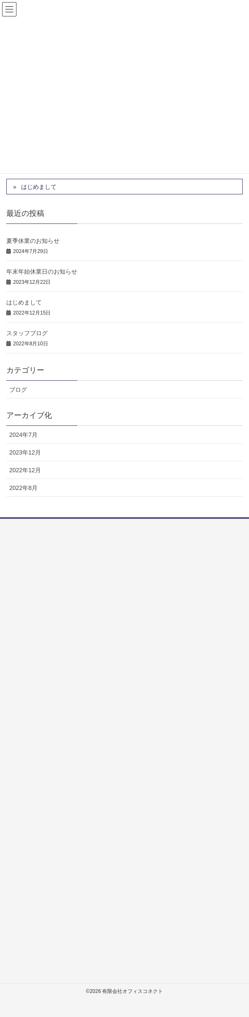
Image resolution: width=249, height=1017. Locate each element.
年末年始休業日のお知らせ (41, 271)
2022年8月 (23, 487)
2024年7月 (23, 434)
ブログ (18, 389)
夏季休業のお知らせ (33, 240)
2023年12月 (25, 452)
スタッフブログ (27, 333)
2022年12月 (25, 470)
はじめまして (39, 186)
